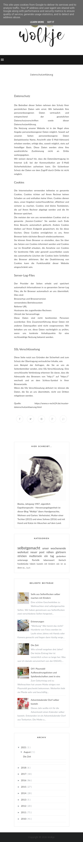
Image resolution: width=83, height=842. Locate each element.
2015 (24, 786)
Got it (50, 22)
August (27, 752)
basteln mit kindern (46, 564)
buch (28, 568)
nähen (51, 552)
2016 (24, 780)
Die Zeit (35, 645)
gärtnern (61, 552)
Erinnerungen (37, 621)
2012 (24, 806)
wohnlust (23, 552)
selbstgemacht (29, 548)
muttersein (36, 556)
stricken (23, 556)
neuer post (38, 552)
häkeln (33, 564)
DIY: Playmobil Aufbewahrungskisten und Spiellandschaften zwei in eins (45, 672)
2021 (24, 747)
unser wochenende (54, 548)
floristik (38, 560)
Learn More (37, 22)
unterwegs (24, 560)
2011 (24, 812)
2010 (24, 818)
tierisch (62, 560)
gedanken (61, 556)
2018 (24, 767)
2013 (24, 799)
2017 (24, 773)
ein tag (50, 556)
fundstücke (23, 563)
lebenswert (51, 560)
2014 (24, 793)
